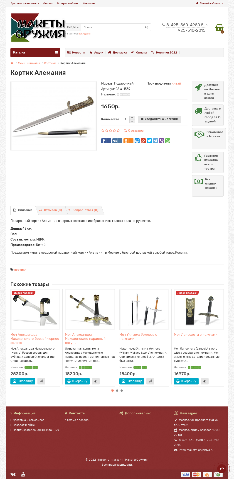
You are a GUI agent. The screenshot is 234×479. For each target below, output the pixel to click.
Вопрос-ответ (83, 210)
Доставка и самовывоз (25, 3)
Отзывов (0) (50, 210)
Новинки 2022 (164, 52)
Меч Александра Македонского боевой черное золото (34, 339)
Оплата (47, 3)
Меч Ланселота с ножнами (195, 335)
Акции (96, 52)
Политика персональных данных (34, 430)
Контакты (89, 3)
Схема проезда (77, 420)
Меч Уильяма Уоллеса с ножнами (138, 337)
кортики (20, 269)
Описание (22, 210)
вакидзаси (85, 33)
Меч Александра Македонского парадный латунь (85, 339)
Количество (110, 119)
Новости (76, 52)
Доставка (117, 52)
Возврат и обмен (67, 3)
